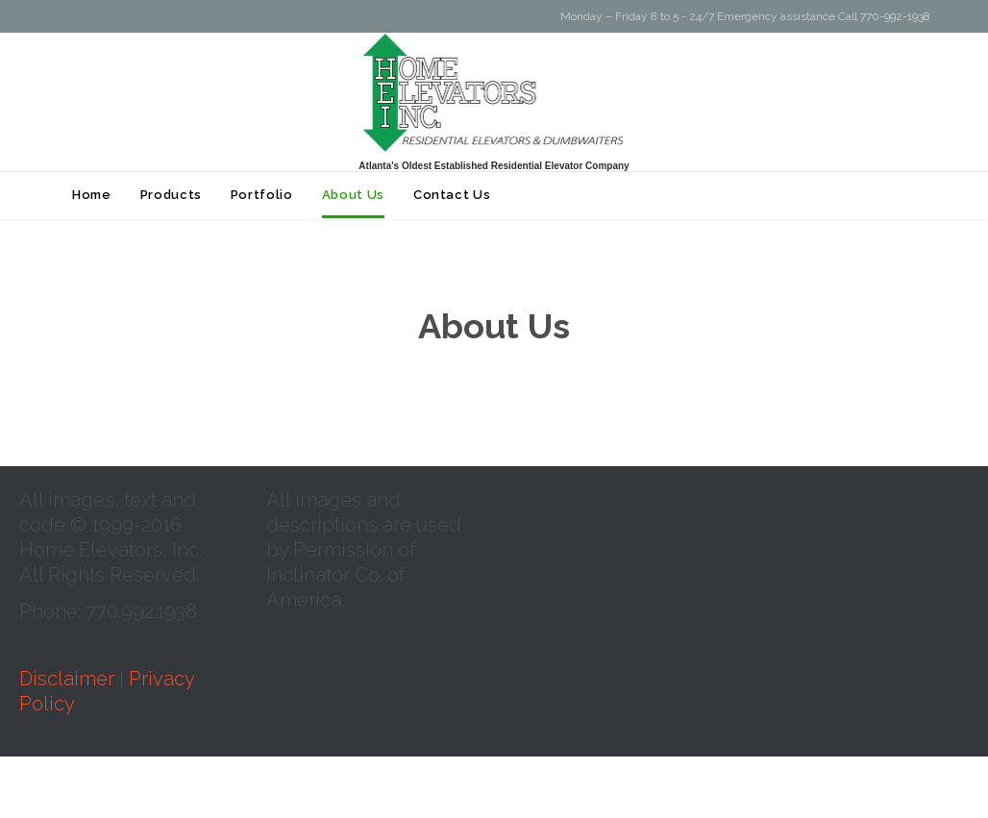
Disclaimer (66, 678)
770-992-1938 (895, 16)
